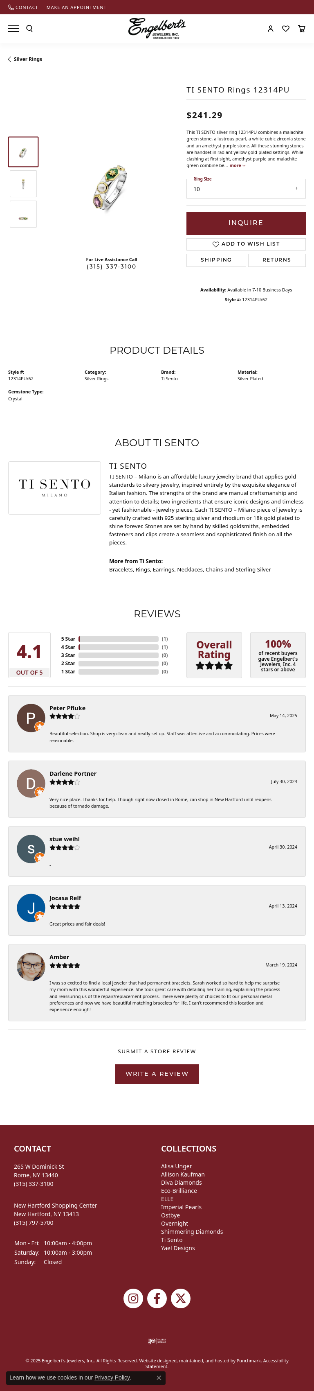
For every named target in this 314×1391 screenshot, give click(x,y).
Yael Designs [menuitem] (178, 1248)
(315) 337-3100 (112, 267)
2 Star (68, 663)
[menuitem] (157, 1341)
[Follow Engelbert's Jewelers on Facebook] (157, 1298)
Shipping (216, 260)
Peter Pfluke (67, 708)
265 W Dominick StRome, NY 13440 (39, 1175)
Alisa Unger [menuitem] (176, 1166)
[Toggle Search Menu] (29, 28)
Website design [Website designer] (155, 1360)
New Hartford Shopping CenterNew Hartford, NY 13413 (55, 1213)
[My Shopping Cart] (302, 28)
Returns (277, 260)
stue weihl (64, 839)
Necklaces (190, 569)
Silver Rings (28, 59)
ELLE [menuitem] (167, 1199)
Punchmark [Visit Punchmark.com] (249, 1360)
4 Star (68, 647)
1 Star (68, 671)
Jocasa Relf (65, 898)
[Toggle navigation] (13, 28)
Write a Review (157, 1074)
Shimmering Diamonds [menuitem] (192, 1231)
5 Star (68, 638)
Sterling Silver (253, 569)
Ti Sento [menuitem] (172, 1240)
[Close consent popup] (159, 1377)
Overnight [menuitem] (174, 1223)
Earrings (163, 569)
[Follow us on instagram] (133, 1298)
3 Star (68, 655)
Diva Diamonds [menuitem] (181, 1182)
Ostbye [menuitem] (170, 1215)
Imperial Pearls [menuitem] (181, 1207)
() (165, 638)
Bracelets (121, 569)
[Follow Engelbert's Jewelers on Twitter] (181, 1298)
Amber (59, 957)
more (237, 165)
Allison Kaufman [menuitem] (183, 1174)
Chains (214, 569)
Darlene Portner (72, 773)
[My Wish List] (285, 28)
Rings (143, 569)
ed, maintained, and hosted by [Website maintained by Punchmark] (204, 1360)
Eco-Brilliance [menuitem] (179, 1191)
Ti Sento (169, 378)
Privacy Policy (112, 1377)
